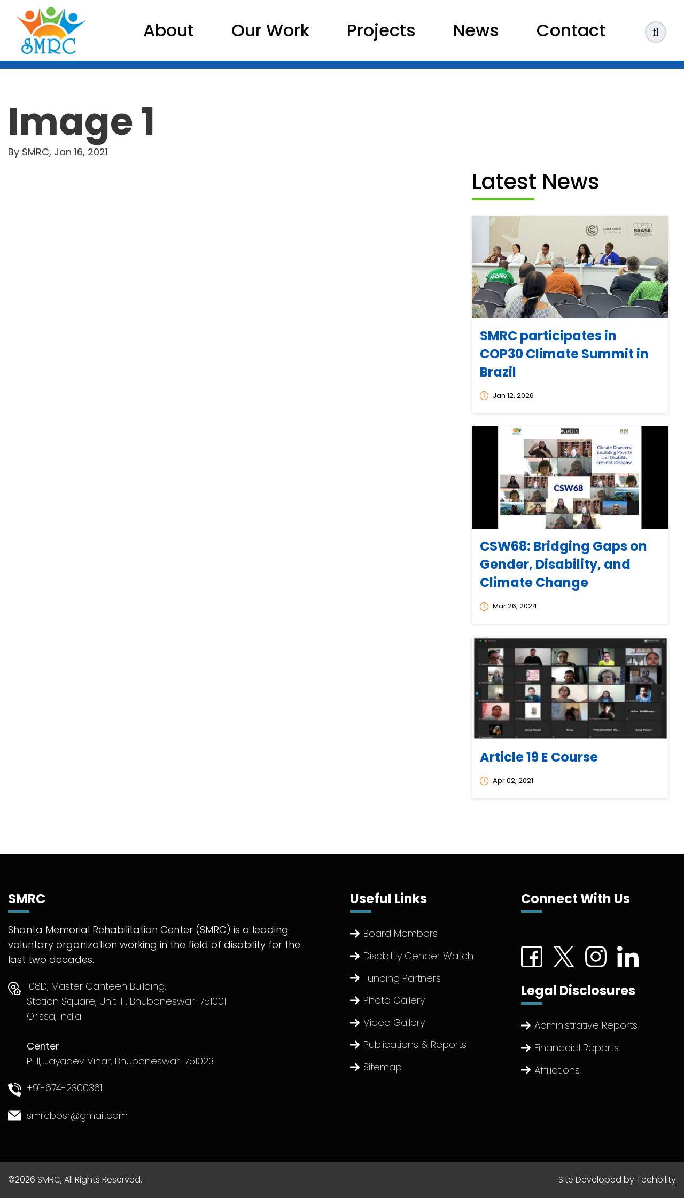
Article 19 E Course (539, 757)
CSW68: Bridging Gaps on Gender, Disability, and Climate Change (563, 564)
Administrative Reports (586, 1025)
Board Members (400, 933)
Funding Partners (402, 978)
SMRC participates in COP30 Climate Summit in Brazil (564, 354)
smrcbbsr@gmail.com (77, 1115)
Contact (571, 30)
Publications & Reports (415, 1044)
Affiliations (557, 1070)
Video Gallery (394, 1022)
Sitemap (382, 1067)
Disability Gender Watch (418, 955)
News (476, 30)
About (168, 30)
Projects (381, 30)
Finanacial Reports (576, 1047)
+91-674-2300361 (64, 1087)
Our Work (270, 30)
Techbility (656, 1179)
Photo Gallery (394, 1000)
